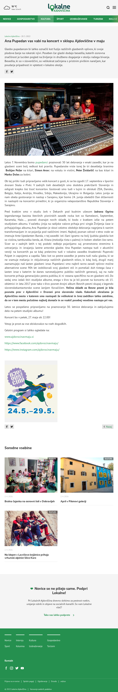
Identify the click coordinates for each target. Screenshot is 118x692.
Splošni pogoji (28, 681)
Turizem (98, 19)
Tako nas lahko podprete (59, 614)
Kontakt (9, 660)
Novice (7, 19)
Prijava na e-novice (12, 681)
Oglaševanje (42, 681)
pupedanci (41, 162)
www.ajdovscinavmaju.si (19, 336)
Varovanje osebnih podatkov (41, 689)
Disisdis (54, 681)
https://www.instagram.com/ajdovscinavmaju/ (32, 349)
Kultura (46, 19)
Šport (60, 19)
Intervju (20, 640)
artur (63, 681)
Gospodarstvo (26, 19)
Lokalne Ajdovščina (12, 36)
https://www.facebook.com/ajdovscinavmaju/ (31, 343)
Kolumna (20, 646)
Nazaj (108, 426)
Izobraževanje (78, 19)
